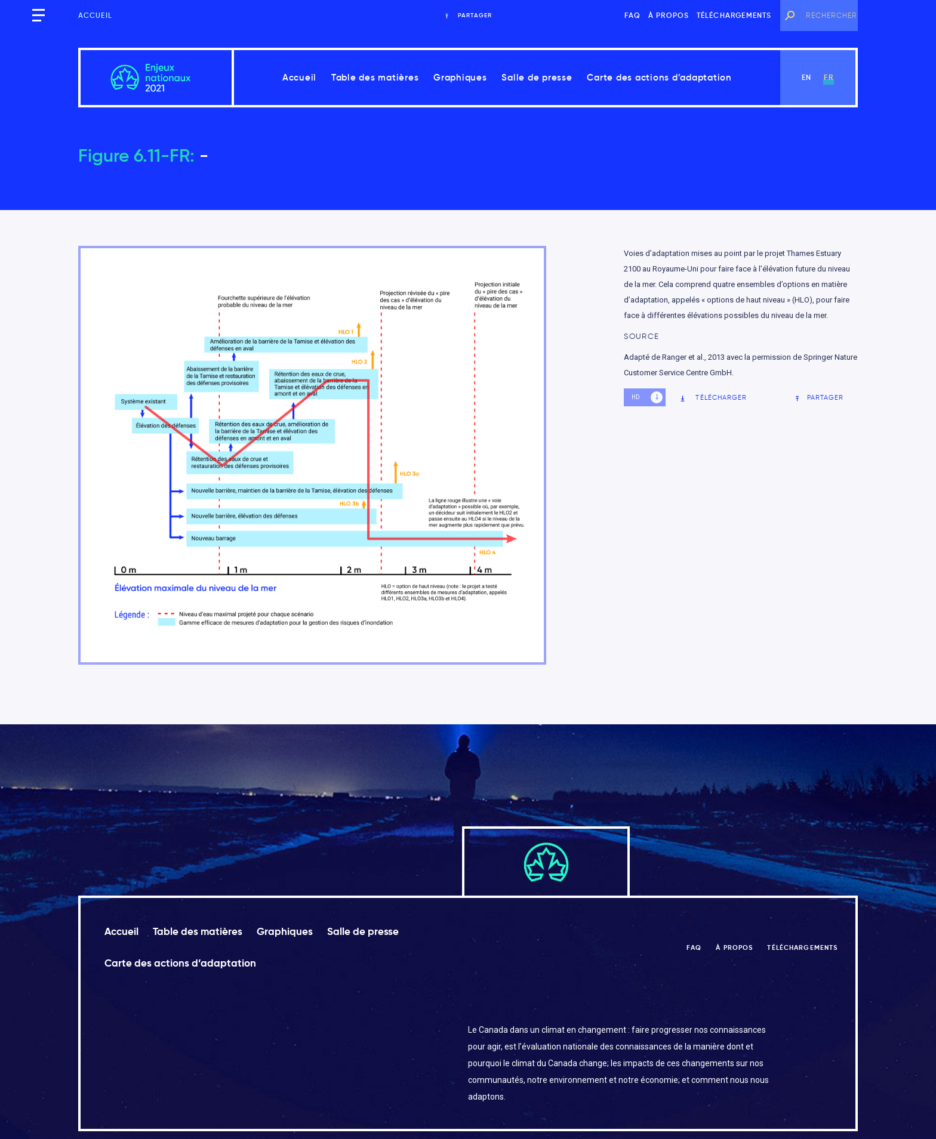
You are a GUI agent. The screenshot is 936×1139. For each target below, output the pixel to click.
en (806, 77)
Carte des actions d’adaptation (659, 77)
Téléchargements (734, 15)
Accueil (95, 15)
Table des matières (375, 77)
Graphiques (460, 77)
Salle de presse (536, 77)
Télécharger (713, 397)
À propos (668, 15)
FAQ (632, 15)
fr (828, 77)
